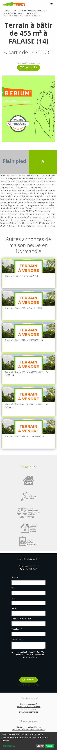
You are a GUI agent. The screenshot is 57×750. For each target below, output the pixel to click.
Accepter (49, 746)
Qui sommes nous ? (28, 704)
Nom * (14, 598)
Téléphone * (17, 629)
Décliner (40, 746)
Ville (13, 588)
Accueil (22, 11)
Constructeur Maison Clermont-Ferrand (28, 730)
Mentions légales (28, 709)
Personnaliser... (8, 746)
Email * (14, 609)
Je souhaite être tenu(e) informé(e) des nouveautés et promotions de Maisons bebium (29, 654)
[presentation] (32, 666)
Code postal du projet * (21, 619)
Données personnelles (28, 712)
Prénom (15, 578)
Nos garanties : (28, 466)
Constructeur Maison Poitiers (28, 727)
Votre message (18, 639)
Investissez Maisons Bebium (28, 707)
